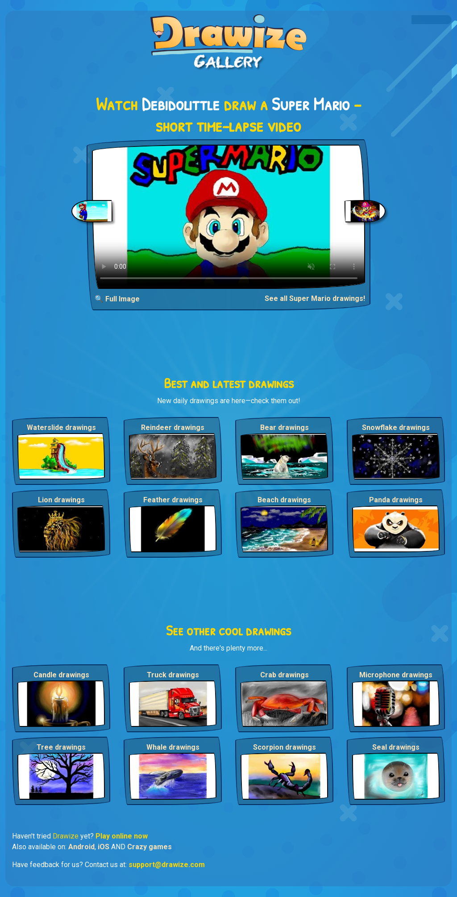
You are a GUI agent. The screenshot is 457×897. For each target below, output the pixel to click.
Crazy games (149, 847)
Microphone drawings (395, 675)
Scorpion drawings (284, 747)
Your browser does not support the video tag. (229, 217)
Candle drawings (61, 675)
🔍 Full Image (117, 299)
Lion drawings (61, 500)
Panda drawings (396, 500)
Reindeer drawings (172, 427)
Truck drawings (173, 675)
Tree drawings (61, 747)
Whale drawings (172, 747)
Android (81, 847)
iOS (103, 847)
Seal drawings (396, 747)
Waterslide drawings (61, 427)
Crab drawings (284, 675)
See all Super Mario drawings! (315, 298)
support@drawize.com (167, 864)
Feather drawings (173, 500)
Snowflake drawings (396, 427)
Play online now (122, 836)
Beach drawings (284, 500)
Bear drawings (284, 427)
